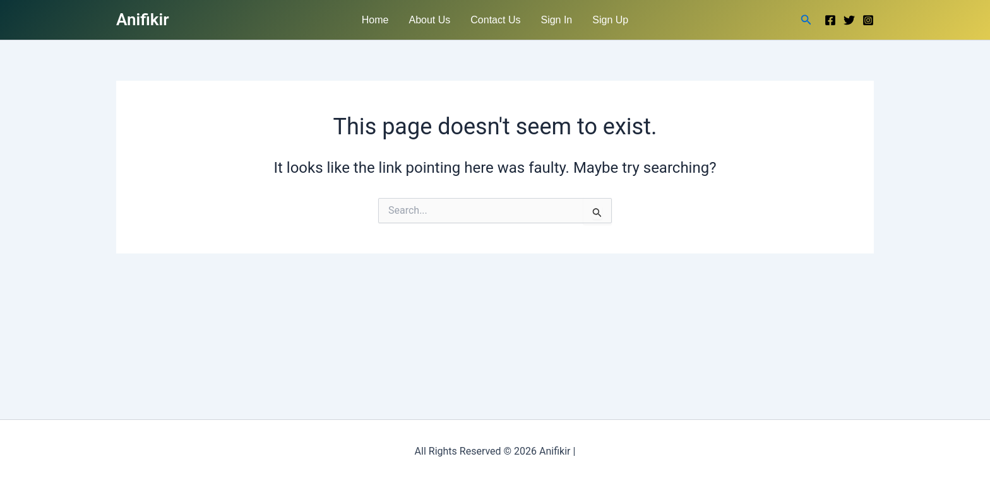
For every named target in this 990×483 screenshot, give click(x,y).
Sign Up (610, 20)
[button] (806, 20)
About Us (430, 20)
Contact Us (495, 20)
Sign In (556, 20)
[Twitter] (849, 20)
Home (375, 20)
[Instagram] (868, 20)
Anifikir (142, 19)
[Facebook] (830, 20)
